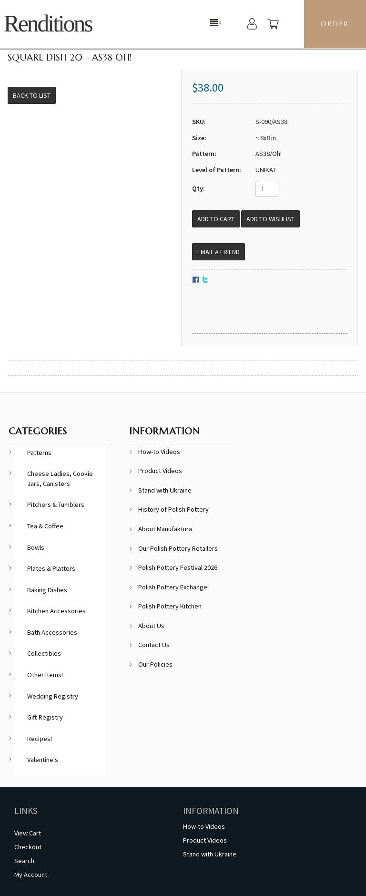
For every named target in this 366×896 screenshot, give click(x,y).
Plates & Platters (51, 568)
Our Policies (155, 664)
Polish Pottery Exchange (172, 587)
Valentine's (42, 759)
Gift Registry (45, 717)
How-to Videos (159, 451)
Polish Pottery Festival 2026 (177, 567)
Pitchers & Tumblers (55, 504)
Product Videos (160, 470)
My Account (30, 874)
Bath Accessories (52, 632)
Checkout (27, 847)
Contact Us (154, 644)
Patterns (39, 452)
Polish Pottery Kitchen (170, 606)
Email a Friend (218, 251)
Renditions (48, 23)
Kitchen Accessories (56, 611)
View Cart (27, 833)
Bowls (35, 547)
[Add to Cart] (216, 218)
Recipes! (39, 738)
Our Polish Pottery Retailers (178, 548)
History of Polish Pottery (173, 509)
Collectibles (44, 653)
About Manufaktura (165, 529)
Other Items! (45, 674)
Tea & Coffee (45, 526)
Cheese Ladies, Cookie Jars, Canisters (60, 478)
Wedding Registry (52, 696)
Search (24, 860)
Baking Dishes (47, 590)
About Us (151, 625)
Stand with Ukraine (165, 490)
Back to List (32, 95)
